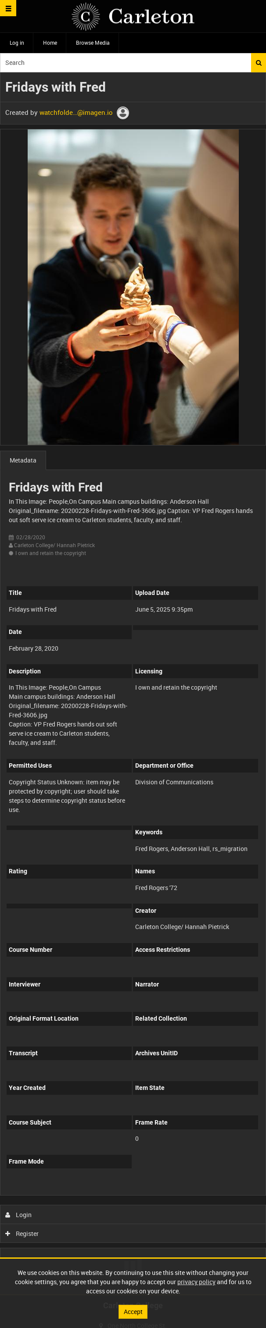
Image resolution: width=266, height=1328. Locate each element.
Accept (133, 1311)
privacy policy (196, 1282)
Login (18, 1215)
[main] (133, 683)
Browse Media (93, 42)
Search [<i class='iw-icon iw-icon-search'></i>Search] (259, 63)
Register (22, 1233)
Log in (17, 42)
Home (50, 42)
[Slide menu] (8, 8)
